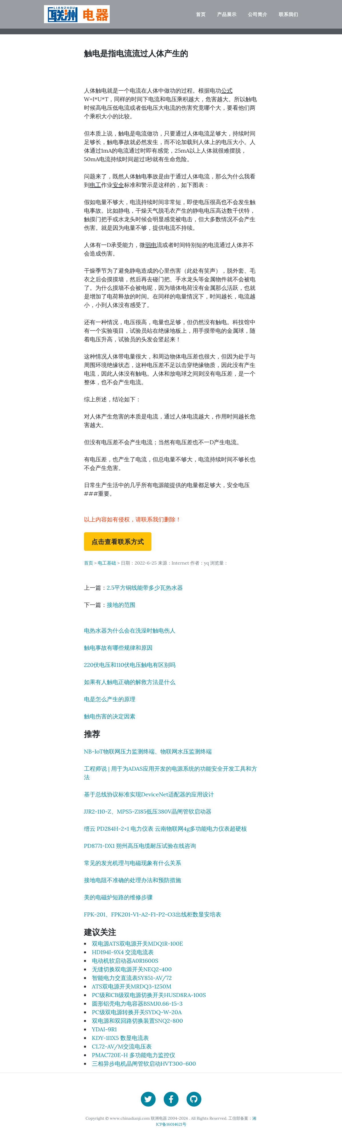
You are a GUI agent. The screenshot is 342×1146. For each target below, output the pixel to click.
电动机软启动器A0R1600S (125, 960)
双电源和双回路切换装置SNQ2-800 (137, 1020)
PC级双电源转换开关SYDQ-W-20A (137, 1012)
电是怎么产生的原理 (109, 699)
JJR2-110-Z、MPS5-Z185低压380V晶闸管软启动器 (148, 811)
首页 (201, 14)
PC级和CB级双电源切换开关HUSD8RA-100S (149, 994)
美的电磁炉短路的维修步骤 (118, 897)
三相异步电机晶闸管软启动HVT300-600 (144, 1063)
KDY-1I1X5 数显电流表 (120, 1037)
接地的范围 (121, 604)
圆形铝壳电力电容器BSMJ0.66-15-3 (137, 1003)
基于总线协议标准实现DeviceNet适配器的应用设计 (149, 794)
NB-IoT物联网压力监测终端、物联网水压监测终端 (148, 751)
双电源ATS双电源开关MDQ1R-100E (137, 943)
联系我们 (288, 14)
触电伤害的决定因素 (109, 716)
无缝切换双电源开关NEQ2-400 (132, 969)
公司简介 (257, 14)
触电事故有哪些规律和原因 (118, 647)
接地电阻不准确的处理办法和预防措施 (132, 880)
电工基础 (107, 563)
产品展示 (227, 14)
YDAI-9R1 (104, 1029)
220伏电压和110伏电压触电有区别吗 (130, 664)
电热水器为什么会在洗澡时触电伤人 (129, 630)
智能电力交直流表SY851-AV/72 (132, 977)
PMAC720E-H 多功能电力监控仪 (133, 1055)
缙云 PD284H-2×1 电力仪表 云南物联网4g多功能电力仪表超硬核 (165, 828)
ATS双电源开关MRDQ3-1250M (131, 986)
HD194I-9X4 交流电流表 (123, 952)
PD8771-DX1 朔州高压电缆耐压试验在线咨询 (140, 845)
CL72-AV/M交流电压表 (122, 1046)
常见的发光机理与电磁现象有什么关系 (132, 862)
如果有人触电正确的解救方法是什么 (129, 681)
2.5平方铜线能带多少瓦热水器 (145, 587)
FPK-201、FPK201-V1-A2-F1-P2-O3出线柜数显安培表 (152, 914)
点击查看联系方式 (117, 541)
